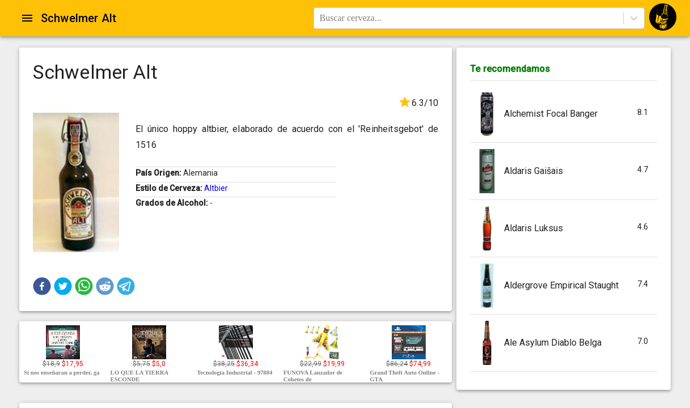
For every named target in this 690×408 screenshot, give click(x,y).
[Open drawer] (27, 18)
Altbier (216, 188)
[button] (42, 286)
